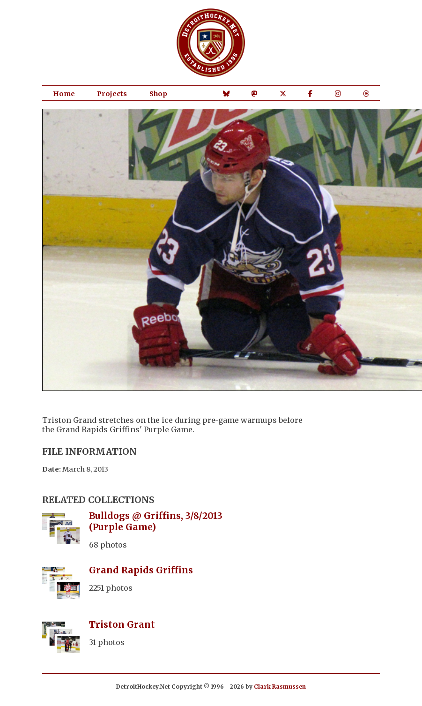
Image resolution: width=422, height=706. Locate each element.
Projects (112, 94)
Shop (158, 94)
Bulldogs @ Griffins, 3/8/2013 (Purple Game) (155, 521)
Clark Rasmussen (280, 686)
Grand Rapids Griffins (141, 570)
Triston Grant (122, 624)
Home (64, 94)
